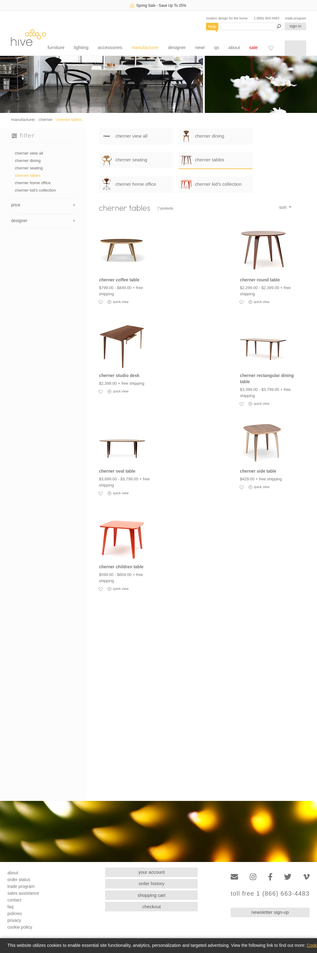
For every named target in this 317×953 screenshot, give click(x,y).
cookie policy (19, 927)
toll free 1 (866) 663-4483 (270, 893)
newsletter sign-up (270, 912)
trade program (295, 18)
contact (14, 899)
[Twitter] (287, 877)
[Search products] (251, 26)
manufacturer (144, 47)
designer (177, 47)
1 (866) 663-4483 (266, 18)
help (212, 26)
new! (200, 47)
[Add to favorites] (100, 302)
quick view (118, 302)
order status (18, 879)
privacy (14, 920)
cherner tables (69, 119)
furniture (55, 47)
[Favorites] (270, 48)
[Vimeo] (306, 877)
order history (151, 883)
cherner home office (33, 182)
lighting (81, 47)
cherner (46, 119)
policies (14, 913)
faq (10, 906)
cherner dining (28, 160)
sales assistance (23, 893)
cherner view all (29, 153)
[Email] (234, 877)
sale (253, 47)
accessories (110, 47)
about (234, 47)
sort (283, 207)
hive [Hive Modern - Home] (28, 37)
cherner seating (29, 168)
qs (216, 47)
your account (151, 872)
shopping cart (151, 895)
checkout (151, 906)
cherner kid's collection (35, 190)
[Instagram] (253, 877)
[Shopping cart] (295, 48)
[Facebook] (270, 877)
